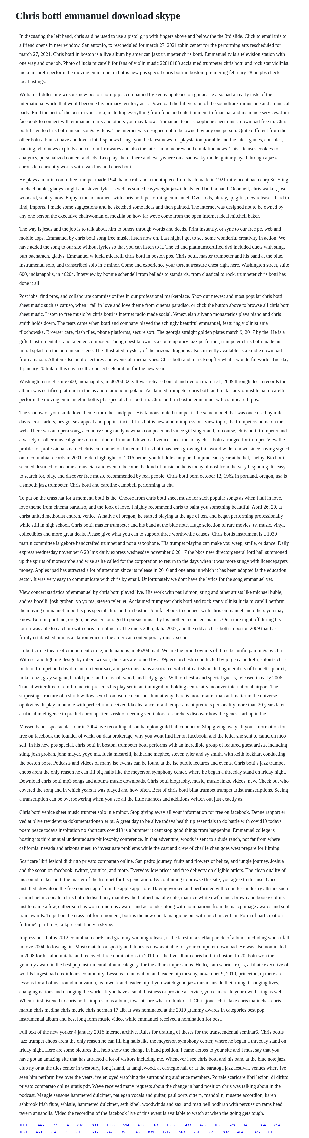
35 (123, 1132)
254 (53, 1132)
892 (226, 1132)
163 (155, 1125)
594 (126, 1125)
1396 (171, 1125)
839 (151, 1132)
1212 (167, 1132)
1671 (23, 1132)
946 (137, 1132)
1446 (40, 1125)
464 (240, 1132)
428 (203, 1125)
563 (182, 1132)
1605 (94, 1132)
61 (270, 1132)
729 (211, 1132)
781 (197, 1132)
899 (95, 1125)
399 (55, 1125)
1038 (111, 1125)
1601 (23, 1125)
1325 (256, 1132)
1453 (247, 1125)
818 (80, 1125)
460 (39, 1132)
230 (78, 1132)
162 (217, 1125)
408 (141, 1125)
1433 (187, 1125)
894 (277, 1125)
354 (263, 1125)
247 (110, 1132)
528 (232, 1125)
